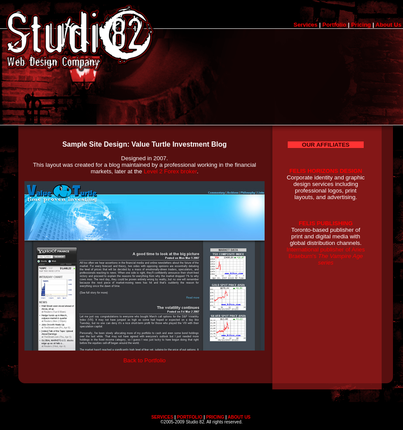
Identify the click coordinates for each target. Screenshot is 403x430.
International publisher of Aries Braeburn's (325, 256)
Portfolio (334, 24)
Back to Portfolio (144, 360)
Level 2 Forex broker (170, 171)
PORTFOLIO (189, 417)
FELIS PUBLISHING (326, 223)
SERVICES (162, 417)
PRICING (215, 417)
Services (305, 24)
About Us (388, 24)
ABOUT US (239, 417)
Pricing (361, 24)
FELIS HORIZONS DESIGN (325, 171)
